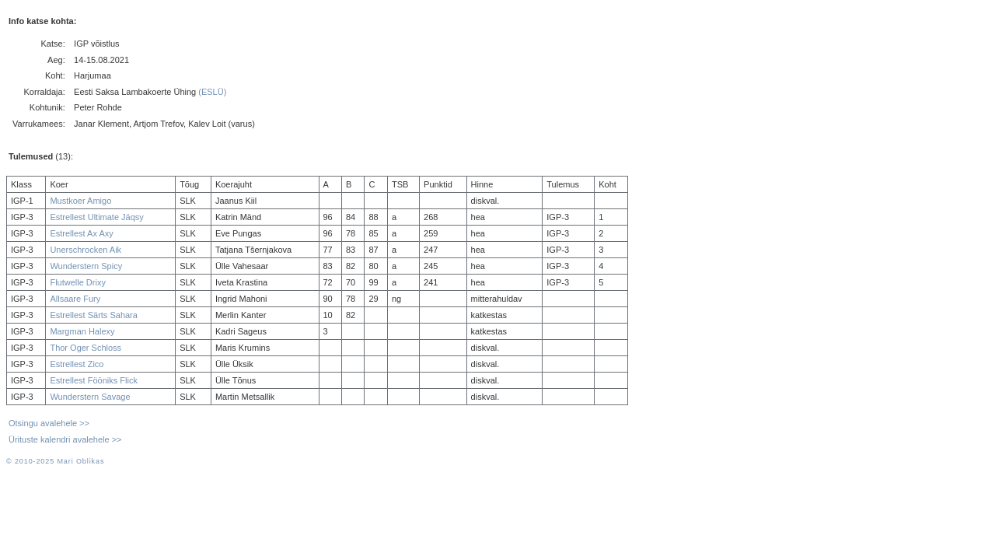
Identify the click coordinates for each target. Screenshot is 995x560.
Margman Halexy (82, 331)
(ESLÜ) (212, 91)
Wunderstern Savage (90, 396)
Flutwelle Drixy (78, 282)
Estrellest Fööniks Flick (93, 380)
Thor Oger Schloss (85, 347)
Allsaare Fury (75, 298)
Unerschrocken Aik (85, 249)
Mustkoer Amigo (80, 200)
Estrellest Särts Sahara (94, 315)
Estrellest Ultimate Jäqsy (96, 217)
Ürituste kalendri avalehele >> (65, 439)
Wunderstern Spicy (86, 266)
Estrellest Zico (76, 364)
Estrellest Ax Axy (81, 233)
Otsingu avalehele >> (49, 423)
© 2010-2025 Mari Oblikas (55, 461)
